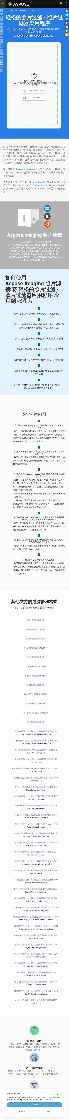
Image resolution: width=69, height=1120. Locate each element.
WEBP (45, 248)
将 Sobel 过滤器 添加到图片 (36, 694)
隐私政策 (35, 85)
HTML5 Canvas (38, 257)
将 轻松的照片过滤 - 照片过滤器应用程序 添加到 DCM (36, 926)
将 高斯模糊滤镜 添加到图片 (35, 703)
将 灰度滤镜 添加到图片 (36, 629)
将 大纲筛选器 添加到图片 (35, 666)
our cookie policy (48, 1100)
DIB (46, 245)
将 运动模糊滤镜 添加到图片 (35, 676)
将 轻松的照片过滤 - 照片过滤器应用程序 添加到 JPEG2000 (36, 768)
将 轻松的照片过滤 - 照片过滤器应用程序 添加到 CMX (36, 991)
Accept (34, 1105)
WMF (33, 248)
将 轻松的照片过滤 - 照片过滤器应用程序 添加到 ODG (36, 954)
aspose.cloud (41, 35)
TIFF (50, 245)
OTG (37, 251)
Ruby (60, 185)
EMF (23, 248)
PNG (59, 245)
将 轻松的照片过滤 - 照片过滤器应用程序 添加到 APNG (36, 833)
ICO (56, 251)
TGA (18, 248)
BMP (41, 245)
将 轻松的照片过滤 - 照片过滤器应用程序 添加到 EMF (36, 852)
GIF (54, 245)
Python (24, 185)
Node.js (53, 185)
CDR (46, 251)
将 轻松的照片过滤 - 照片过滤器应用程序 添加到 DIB (36, 787)
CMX (51, 251)
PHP (31, 185)
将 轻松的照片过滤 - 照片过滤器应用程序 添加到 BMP (36, 778)
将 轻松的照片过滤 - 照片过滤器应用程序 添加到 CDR (35, 982)
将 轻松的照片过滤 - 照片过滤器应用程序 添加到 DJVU (36, 935)
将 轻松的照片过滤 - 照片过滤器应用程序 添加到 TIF (36, 805)
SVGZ (56, 248)
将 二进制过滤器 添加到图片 (35, 648)
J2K (36, 245)
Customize (20, 1111)
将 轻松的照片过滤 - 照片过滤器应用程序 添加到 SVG (36, 898)
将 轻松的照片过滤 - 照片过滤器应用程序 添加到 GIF (36, 815)
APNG (12, 248)
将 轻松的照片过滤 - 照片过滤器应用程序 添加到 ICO (36, 1000)
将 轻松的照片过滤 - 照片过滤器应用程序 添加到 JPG (35, 731)
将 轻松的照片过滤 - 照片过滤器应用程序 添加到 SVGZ (36, 907)
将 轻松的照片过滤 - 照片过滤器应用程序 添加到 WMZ (36, 880)
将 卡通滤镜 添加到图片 (36, 722)
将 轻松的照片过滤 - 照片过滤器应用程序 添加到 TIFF (36, 796)
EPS (41, 251)
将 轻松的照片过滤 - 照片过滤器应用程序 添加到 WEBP (36, 889)
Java (37, 185)
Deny (49, 1111)
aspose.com (23, 35)
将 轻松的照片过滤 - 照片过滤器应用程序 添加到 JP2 (35, 750)
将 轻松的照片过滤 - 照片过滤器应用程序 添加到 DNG (36, 945)
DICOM (13, 251)
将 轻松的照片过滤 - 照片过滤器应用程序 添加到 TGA (35, 843)
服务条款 (53, 83)
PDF (18, 254)
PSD (23, 254)
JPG (27, 245)
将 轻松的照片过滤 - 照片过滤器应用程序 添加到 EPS (35, 972)
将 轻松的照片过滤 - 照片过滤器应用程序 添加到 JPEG (36, 741)
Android (44, 185)
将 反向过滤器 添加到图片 (35, 639)
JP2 (32, 245)
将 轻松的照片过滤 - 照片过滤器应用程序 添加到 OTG (35, 963)
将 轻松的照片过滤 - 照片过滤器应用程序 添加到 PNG (36, 824)
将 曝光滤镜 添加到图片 (36, 620)
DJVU (20, 251)
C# (19, 185)
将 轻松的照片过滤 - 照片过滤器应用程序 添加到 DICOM (36, 917)
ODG (31, 251)
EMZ (28, 248)
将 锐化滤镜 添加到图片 (36, 657)
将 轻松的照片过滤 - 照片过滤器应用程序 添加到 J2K (35, 759)
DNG (26, 251)
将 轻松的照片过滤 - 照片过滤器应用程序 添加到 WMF (36, 870)
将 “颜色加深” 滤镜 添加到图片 (35, 713)
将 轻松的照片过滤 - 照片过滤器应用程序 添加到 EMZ (36, 861)
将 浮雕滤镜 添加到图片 (36, 685)
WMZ (39, 248)
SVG (51, 248)
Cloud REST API (42, 188)
